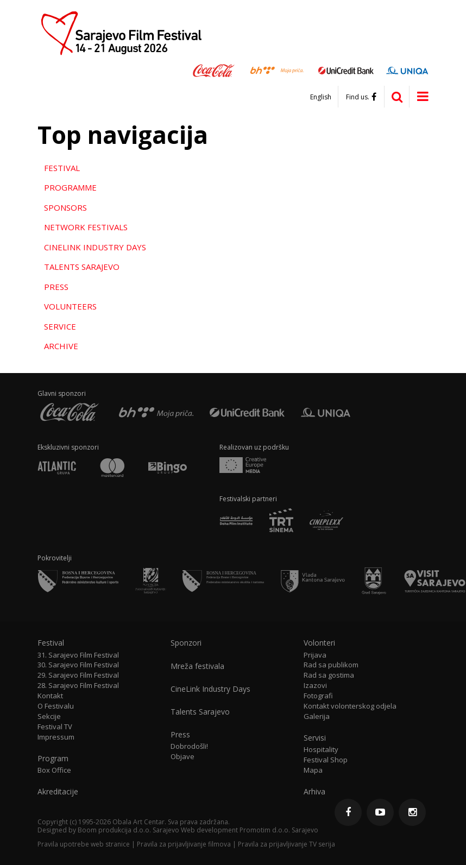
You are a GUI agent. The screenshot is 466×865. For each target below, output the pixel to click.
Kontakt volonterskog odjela (350, 706)
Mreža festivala (197, 666)
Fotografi (318, 695)
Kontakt (50, 695)
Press (56, 286)
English (320, 97)
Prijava (315, 655)
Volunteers (70, 306)
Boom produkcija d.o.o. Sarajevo (128, 830)
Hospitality (321, 749)
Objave (182, 756)
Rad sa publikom (331, 665)
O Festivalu (55, 706)
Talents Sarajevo (81, 266)
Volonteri (319, 643)
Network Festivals (86, 227)
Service (60, 326)
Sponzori (186, 643)
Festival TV (54, 726)
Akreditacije (57, 792)
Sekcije (49, 716)
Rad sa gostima (329, 675)
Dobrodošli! (189, 746)
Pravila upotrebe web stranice (83, 844)
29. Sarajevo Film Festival (78, 675)
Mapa (313, 770)
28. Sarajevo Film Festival (78, 685)
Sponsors (65, 207)
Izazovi (315, 685)
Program (52, 758)
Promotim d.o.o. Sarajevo (279, 830)
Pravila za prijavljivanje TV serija (286, 844)
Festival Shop (326, 760)
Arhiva (314, 792)
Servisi (315, 738)
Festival (62, 167)
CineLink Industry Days (95, 247)
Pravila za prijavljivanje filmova (184, 844)
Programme (70, 187)
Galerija (317, 716)
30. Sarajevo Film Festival (78, 665)
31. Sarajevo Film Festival (78, 655)
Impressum (55, 737)
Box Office (54, 770)
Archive (61, 345)
